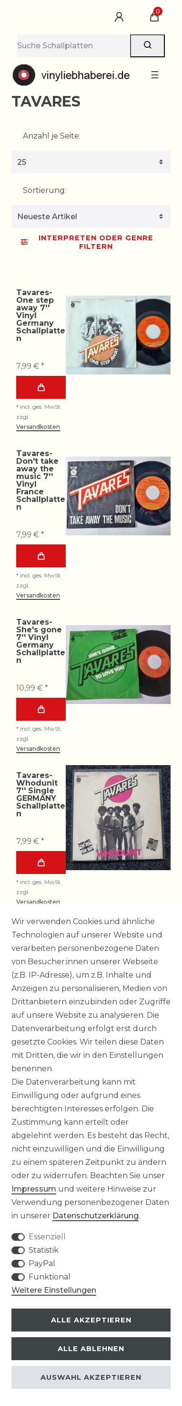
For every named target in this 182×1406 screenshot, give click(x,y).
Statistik (44, 1250)
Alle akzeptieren (91, 1320)
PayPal (42, 1263)
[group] (118, 334)
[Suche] (147, 45)
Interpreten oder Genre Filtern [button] (87, 242)
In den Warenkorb (41, 387)
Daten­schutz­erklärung (95, 1215)
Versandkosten (38, 426)
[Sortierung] (91, 216)
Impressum (33, 1188)
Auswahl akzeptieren (91, 1377)
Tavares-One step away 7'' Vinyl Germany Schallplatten (40, 315)
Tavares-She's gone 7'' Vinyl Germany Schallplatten (40, 641)
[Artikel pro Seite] (91, 161)
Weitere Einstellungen (53, 1290)
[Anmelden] (120, 17)
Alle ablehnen (91, 1348)
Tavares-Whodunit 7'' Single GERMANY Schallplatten (40, 795)
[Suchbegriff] (73, 45)
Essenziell (47, 1236)
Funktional (50, 1276)
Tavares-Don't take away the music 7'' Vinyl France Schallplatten (40, 480)
